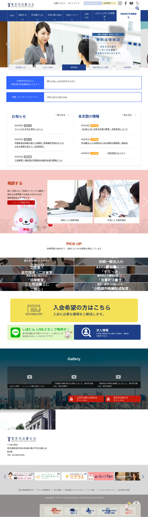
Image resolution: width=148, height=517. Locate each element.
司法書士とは (37, 17)
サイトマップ (82, 3)
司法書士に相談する (71, 511)
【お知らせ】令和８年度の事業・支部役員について (104, 129)
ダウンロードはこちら (57, 97)
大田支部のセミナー (116, 153)
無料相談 (74, 67)
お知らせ (87, 18)
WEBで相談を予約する (53, 511)
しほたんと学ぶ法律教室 (104, 17)
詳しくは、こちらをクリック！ (61, 81)
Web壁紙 (127, 67)
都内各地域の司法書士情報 (108, 511)
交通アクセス (68, 3)
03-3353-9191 (18, 470)
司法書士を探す (88, 511)
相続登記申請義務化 (128, 18)
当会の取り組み (55, 17)
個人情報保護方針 (23, 505)
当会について (72, 17)
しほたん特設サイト (128, 511)
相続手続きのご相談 (100, 67)
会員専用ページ (129, 3)
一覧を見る (60, 115)
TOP (12, 18)
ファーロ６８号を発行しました (29, 129)
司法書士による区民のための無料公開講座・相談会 (104, 143)
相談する (23, 17)
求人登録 (104, 3)
